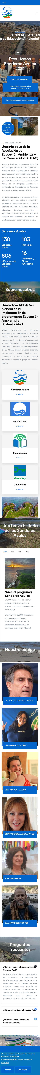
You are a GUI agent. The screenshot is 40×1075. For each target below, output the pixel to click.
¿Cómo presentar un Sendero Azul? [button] (20, 1010)
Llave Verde (20, 484)
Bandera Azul (20, 421)
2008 (5, 552)
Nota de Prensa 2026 (19, 79)
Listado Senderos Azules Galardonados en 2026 (20, 87)
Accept (8, 1070)
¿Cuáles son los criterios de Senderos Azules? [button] (16, 1021)
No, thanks (23, 1070)
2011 (12, 552)
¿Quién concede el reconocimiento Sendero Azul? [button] (19, 968)
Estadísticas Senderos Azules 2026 (20, 100)
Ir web (18, 394)
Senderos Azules (20, 389)
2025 (27, 552)
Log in (4, 2)
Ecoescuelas (20, 453)
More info (5, 1062)
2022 (19, 552)
